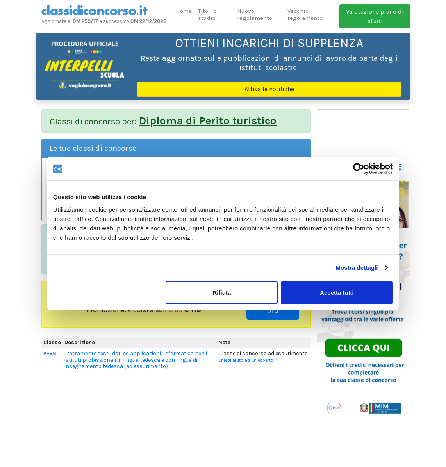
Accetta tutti (337, 292)
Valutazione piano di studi (375, 16)
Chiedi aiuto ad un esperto (245, 360)
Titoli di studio (208, 14)
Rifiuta (222, 292)
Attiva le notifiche (269, 89)
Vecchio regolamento (305, 14)
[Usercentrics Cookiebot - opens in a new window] (359, 169)
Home (184, 10)
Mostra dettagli (356, 267)
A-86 (49, 353)
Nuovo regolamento (254, 14)
